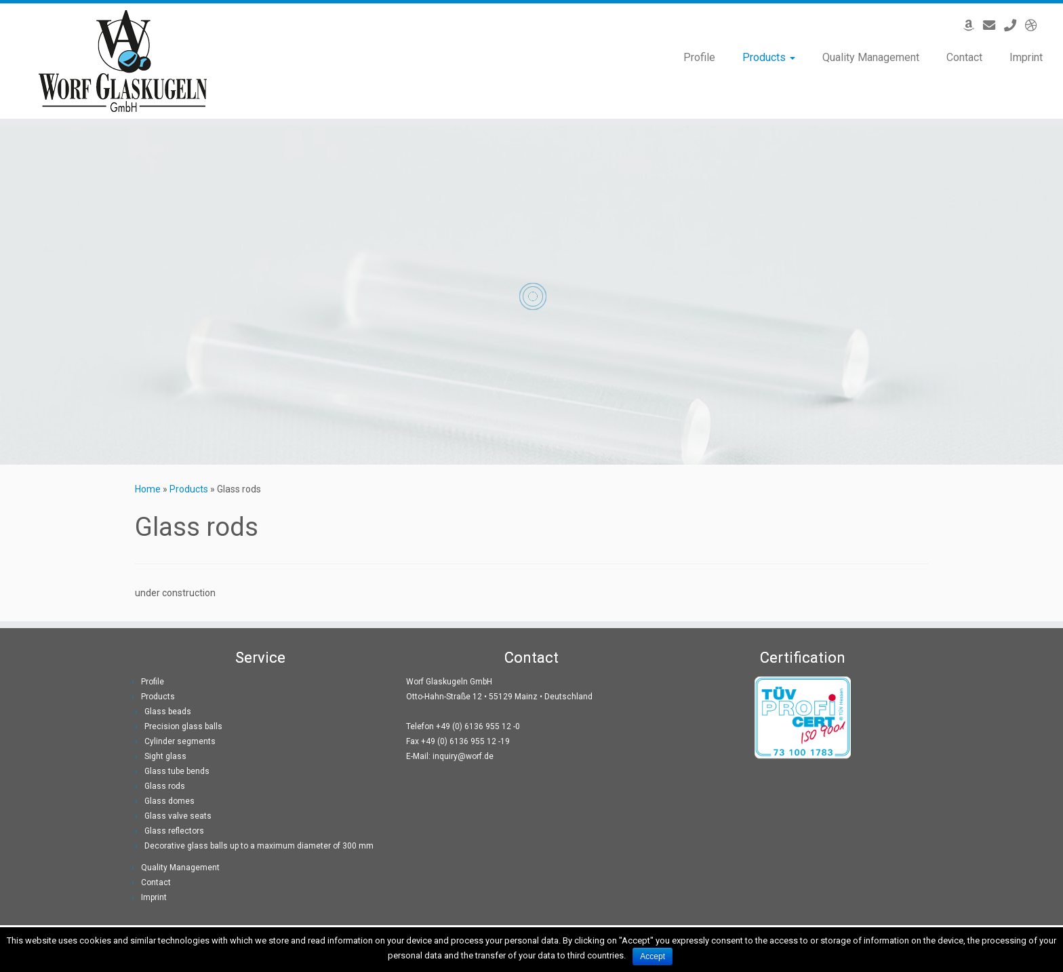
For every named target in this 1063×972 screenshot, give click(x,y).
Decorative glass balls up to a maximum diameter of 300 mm (259, 846)
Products (768, 57)
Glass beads (167, 711)
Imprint (1026, 57)
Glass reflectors (174, 831)
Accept (652, 956)
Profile (699, 57)
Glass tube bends (176, 771)
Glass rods (164, 786)
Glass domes (169, 801)
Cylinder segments (180, 741)
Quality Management (870, 57)
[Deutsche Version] (1035, 25)
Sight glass (165, 756)
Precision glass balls (183, 726)
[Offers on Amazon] (973, 25)
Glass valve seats (178, 816)
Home (148, 489)
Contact (964, 57)
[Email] (993, 25)
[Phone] (1014, 25)
